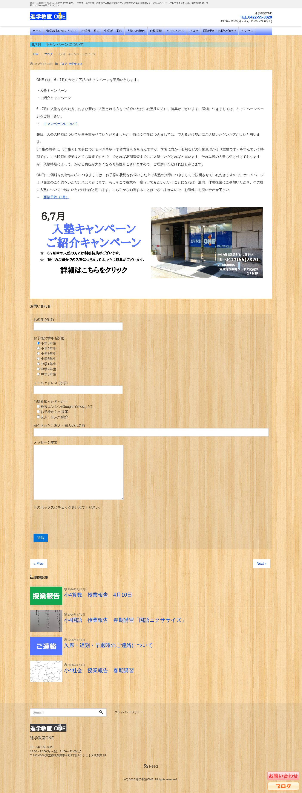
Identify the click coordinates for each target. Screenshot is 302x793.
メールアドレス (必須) (78, 387)
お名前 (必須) (78, 324)
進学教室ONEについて (61, 31)
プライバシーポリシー (129, 712)
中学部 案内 (113, 31)
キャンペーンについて (60, 124)
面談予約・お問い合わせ (219, 31)
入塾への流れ (136, 31)
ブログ (193, 31)
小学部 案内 (90, 31)
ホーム (36, 31)
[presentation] (66, 522)
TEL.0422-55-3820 (255, 17)
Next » (262, 563)
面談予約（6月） (56, 197)
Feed (151, 766)
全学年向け (76, 63)
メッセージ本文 (79, 470)
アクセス (247, 31)
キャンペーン (176, 31)
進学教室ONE (144, 779)
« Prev (39, 563)
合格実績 (156, 31)
